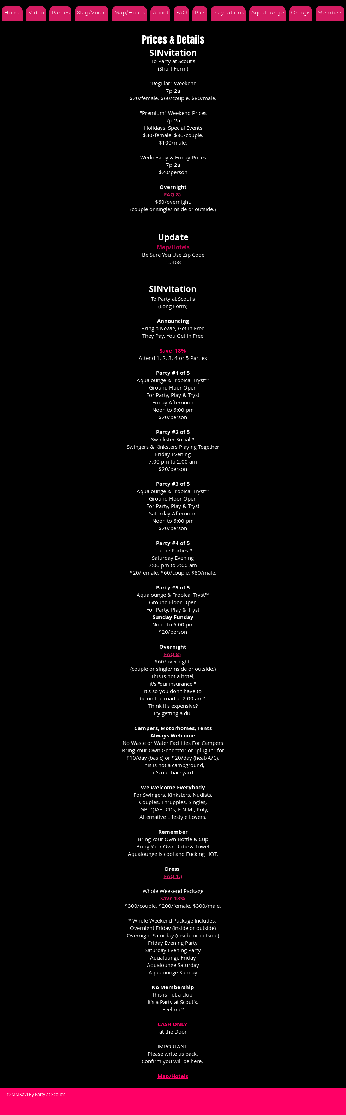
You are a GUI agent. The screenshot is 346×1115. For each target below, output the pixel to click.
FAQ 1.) (173, 876)
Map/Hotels (173, 247)
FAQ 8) (172, 194)
